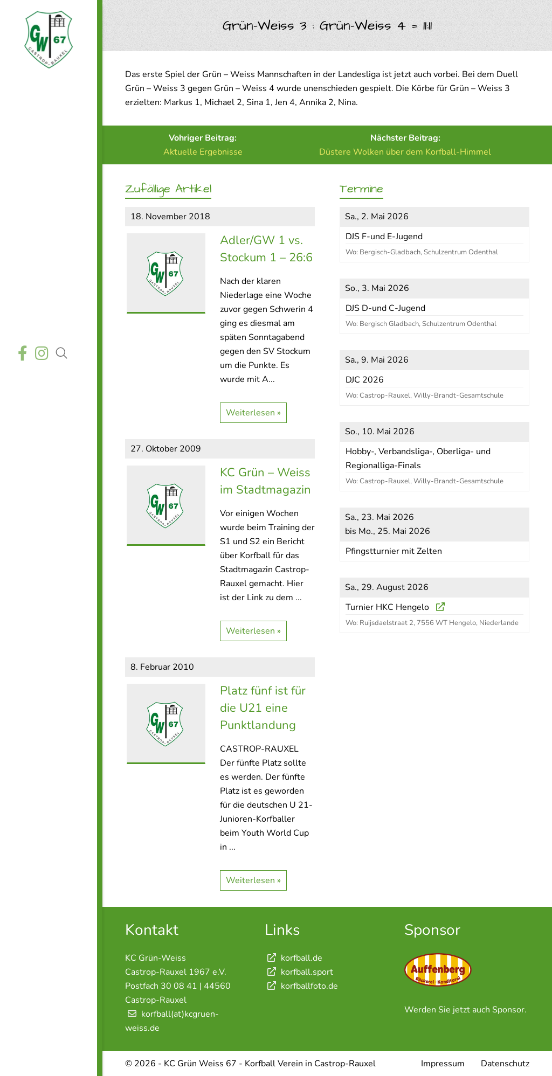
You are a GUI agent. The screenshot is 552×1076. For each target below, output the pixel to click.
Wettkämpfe (47, 142)
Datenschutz (505, 1064)
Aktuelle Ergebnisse (203, 152)
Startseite (46, 91)
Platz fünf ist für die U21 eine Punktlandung (263, 708)
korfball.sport (299, 972)
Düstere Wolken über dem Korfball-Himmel (405, 152)
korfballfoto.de (301, 986)
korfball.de (293, 958)
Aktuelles (47, 116)
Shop (47, 319)
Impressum (443, 1064)
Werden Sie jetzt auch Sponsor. (465, 1010)
